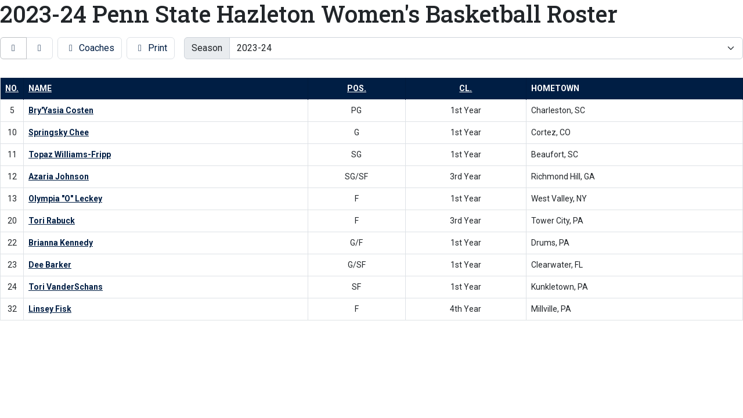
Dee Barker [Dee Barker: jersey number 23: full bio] (49, 264)
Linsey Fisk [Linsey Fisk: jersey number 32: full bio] (49, 309)
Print (150, 47)
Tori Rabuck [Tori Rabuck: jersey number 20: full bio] (51, 220)
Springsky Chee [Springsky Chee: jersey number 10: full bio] (58, 132)
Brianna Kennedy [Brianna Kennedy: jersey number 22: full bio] (60, 242)
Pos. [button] (356, 88)
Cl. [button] (465, 88)
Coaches (89, 47)
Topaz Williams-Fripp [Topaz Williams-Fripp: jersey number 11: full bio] (69, 154)
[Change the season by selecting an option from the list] (486, 48)
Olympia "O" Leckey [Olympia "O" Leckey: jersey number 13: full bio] (65, 198)
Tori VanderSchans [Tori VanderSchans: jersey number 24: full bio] (65, 286)
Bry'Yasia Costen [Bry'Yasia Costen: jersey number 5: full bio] (60, 110)
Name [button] (40, 88)
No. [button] (12, 88)
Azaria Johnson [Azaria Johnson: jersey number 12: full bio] (58, 176)
